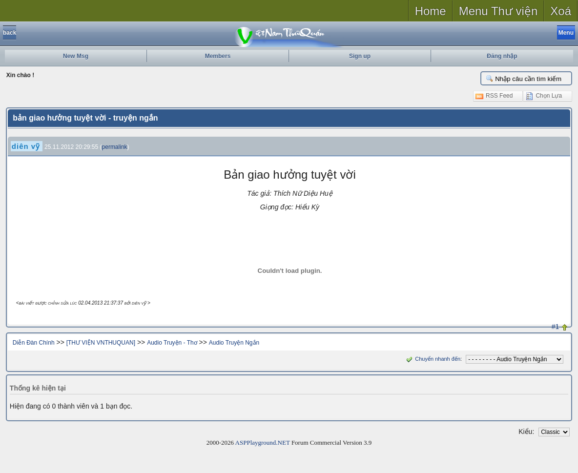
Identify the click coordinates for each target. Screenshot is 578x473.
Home (430, 11)
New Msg (75, 56)
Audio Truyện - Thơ (172, 342)
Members (218, 56)
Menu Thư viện (498, 11)
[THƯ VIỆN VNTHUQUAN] (100, 342)
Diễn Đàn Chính (34, 342)
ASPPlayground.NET (262, 442)
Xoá (560, 11)
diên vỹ (26, 146)
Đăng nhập (502, 56)
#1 (555, 326)
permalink (114, 147)
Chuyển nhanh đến (432, 359)
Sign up (360, 56)
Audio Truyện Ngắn (234, 342)
